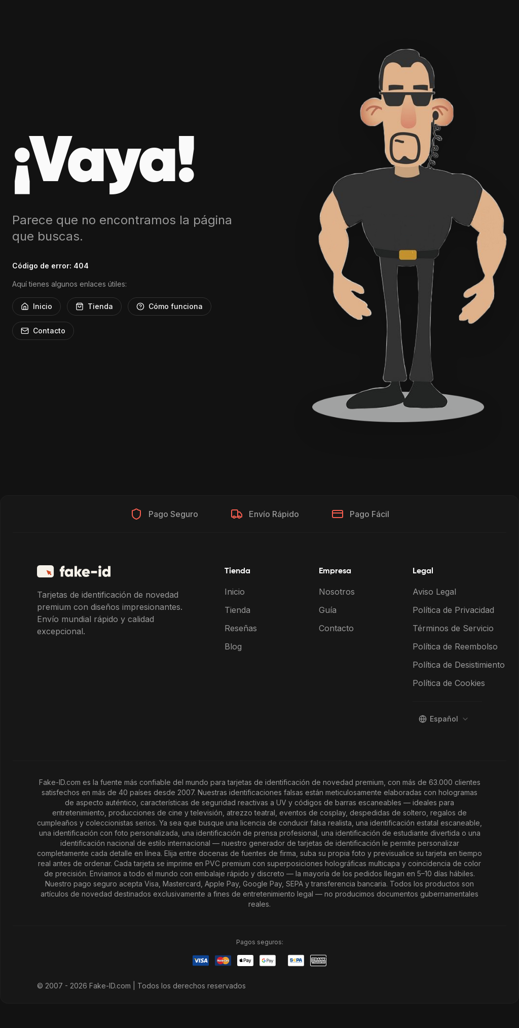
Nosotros (337, 592)
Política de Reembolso (455, 646)
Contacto (43, 330)
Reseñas (241, 628)
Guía (328, 610)
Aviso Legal (434, 592)
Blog (233, 646)
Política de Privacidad (453, 610)
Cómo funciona (169, 306)
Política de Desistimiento (459, 665)
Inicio (36, 306)
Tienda (94, 306)
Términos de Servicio (453, 628)
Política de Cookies (449, 683)
